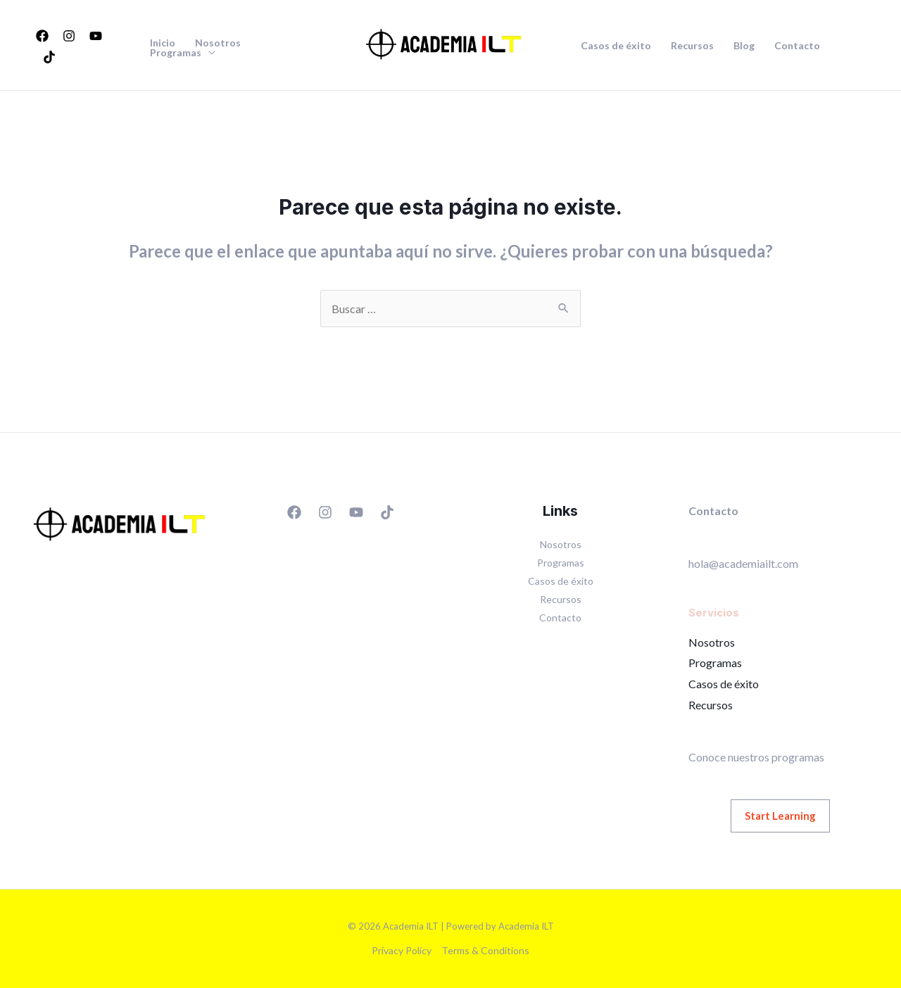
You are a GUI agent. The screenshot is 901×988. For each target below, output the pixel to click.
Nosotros (218, 43)
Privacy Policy (401, 950)
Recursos (692, 46)
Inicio (162, 43)
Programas (175, 53)
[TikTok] (49, 57)
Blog (744, 46)
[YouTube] (95, 36)
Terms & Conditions (485, 950)
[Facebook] (42, 36)
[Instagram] (69, 36)
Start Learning (780, 815)
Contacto (797, 46)
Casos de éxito (616, 46)
